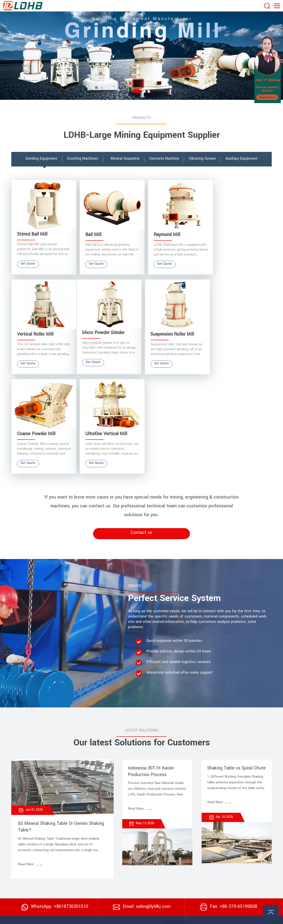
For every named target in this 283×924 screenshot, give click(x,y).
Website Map (239, 918)
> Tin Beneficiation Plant (122, 879)
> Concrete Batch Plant (121, 867)
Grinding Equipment (167, 847)
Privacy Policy (262, 918)
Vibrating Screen (165, 840)
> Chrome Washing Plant (121, 891)
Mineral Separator (232, 840)
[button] (137, 91)
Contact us (141, 429)
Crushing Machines (167, 854)
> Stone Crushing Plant (120, 843)
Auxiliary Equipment (234, 854)
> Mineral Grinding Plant (121, 855)
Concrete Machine (233, 847)
